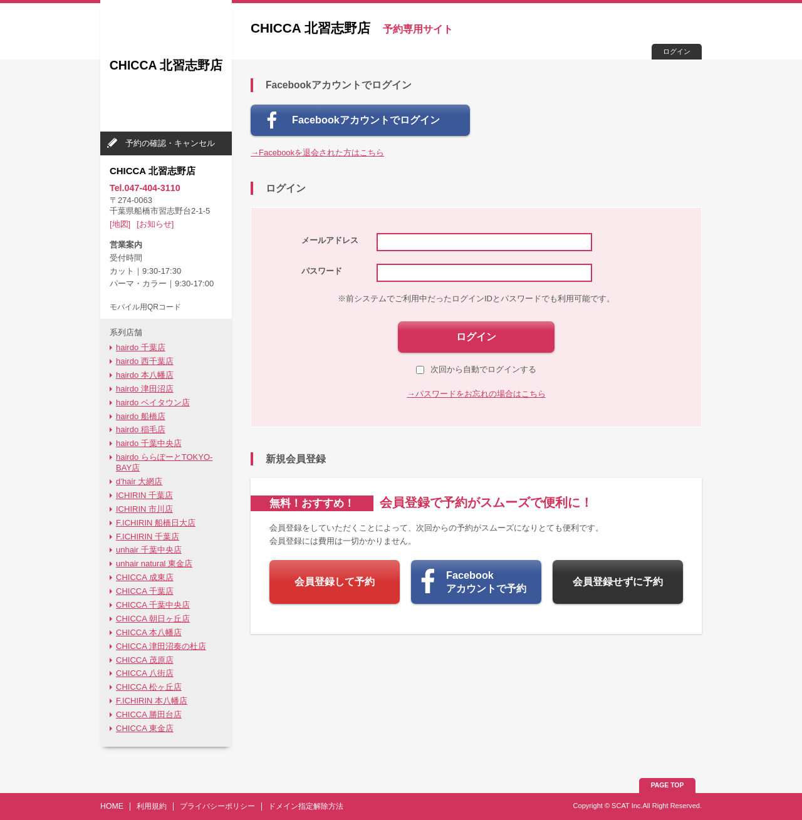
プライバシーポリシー (217, 806)
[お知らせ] (155, 224)
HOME (111, 806)
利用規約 (152, 806)
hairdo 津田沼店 (145, 388)
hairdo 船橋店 (140, 416)
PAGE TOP (667, 785)
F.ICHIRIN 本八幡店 (151, 700)
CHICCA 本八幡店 (149, 632)
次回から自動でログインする (476, 369)
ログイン (676, 51)
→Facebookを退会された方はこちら (317, 152)
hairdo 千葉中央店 (149, 443)
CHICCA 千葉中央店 (153, 605)
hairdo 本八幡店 (145, 375)
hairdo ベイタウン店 (153, 402)
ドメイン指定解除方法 (305, 806)
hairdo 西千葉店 (145, 361)
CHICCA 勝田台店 (149, 714)
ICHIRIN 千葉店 (144, 495)
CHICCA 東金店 (145, 728)
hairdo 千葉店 (140, 347)
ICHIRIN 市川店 (144, 509)
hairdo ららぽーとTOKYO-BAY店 (164, 462)
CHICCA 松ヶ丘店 (149, 687)
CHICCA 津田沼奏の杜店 (161, 646)
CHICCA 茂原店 (145, 660)
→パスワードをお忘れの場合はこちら (476, 393)
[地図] (120, 224)
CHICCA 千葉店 (145, 591)
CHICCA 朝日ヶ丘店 (153, 618)
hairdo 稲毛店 (140, 429)
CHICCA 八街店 (145, 673)
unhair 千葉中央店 (149, 549)
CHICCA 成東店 (145, 577)
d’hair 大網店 (139, 481)
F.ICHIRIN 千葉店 (147, 536)
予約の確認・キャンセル (170, 143)
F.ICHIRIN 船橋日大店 (155, 522)
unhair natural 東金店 (154, 563)
